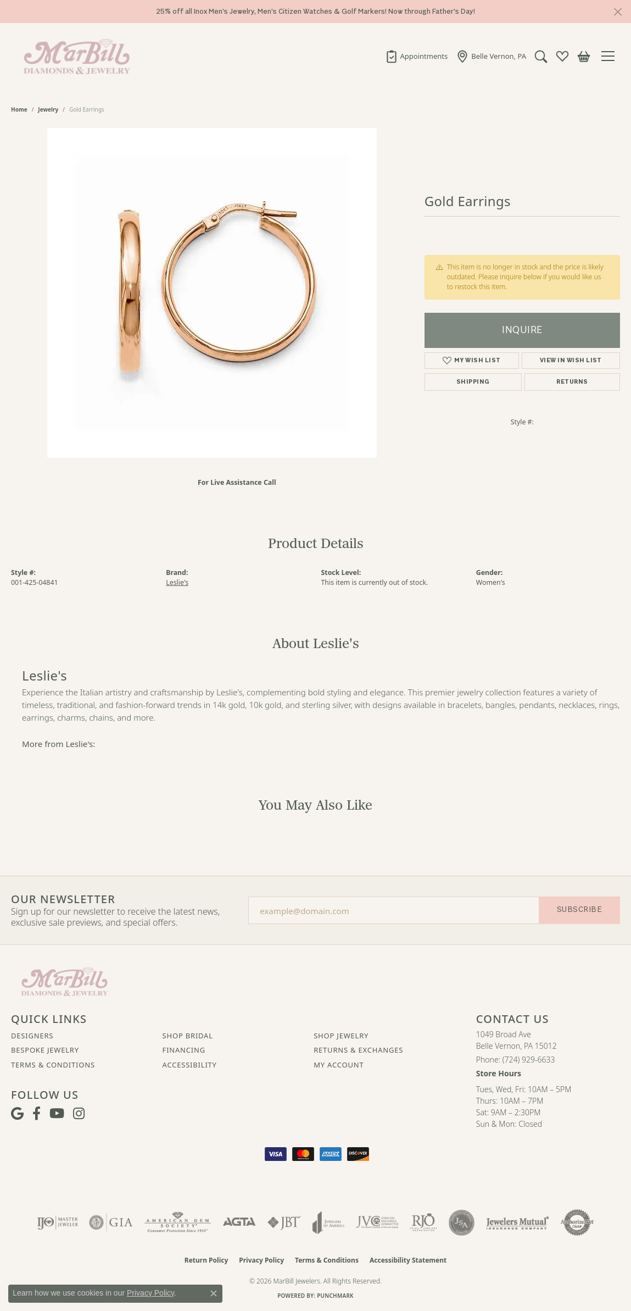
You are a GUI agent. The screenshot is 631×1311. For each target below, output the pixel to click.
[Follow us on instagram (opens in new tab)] (79, 1113)
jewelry (48, 109)
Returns (572, 382)
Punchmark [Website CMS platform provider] (335, 1295)
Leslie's (177, 582)
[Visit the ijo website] (57, 1222)
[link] (416, 56)
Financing (184, 1050)
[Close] (617, 12)
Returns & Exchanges (358, 1050)
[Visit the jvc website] (377, 1222)
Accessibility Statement (408, 1260)
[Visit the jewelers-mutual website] (517, 1222)
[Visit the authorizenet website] (577, 1222)
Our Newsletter (63, 899)
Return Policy (206, 1260)
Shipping (473, 382)
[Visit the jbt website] (284, 1222)
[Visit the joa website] (328, 1222)
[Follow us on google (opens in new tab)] (17, 1113)
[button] (541, 56)
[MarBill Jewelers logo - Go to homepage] (74, 56)
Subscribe (579, 909)
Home (19, 109)
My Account (339, 1065)
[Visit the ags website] (177, 1222)
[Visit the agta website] (239, 1222)
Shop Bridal (188, 1035)
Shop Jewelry (341, 1035)
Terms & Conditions (53, 1065)
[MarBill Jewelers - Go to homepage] (64, 981)
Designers (32, 1035)
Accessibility (190, 1065)
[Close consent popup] (213, 1293)
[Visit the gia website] (111, 1222)
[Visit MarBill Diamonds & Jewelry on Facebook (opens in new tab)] (36, 1113)
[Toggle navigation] (611, 56)
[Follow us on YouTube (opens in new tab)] (56, 1113)
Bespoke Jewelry (45, 1050)
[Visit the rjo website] (423, 1222)
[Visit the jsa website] (461, 1222)
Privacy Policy (261, 1260)
